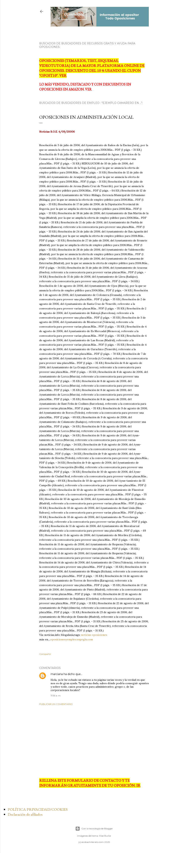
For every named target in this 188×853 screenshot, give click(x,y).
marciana (57, 674)
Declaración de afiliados (25, 814)
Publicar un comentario (55, 704)
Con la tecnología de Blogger (94, 828)
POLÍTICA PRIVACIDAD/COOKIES (38, 809)
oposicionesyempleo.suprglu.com (71, 639)
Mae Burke (105, 835)
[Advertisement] (94, 741)
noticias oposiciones (94, 635)
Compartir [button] (45, 654)
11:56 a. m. (56, 695)
